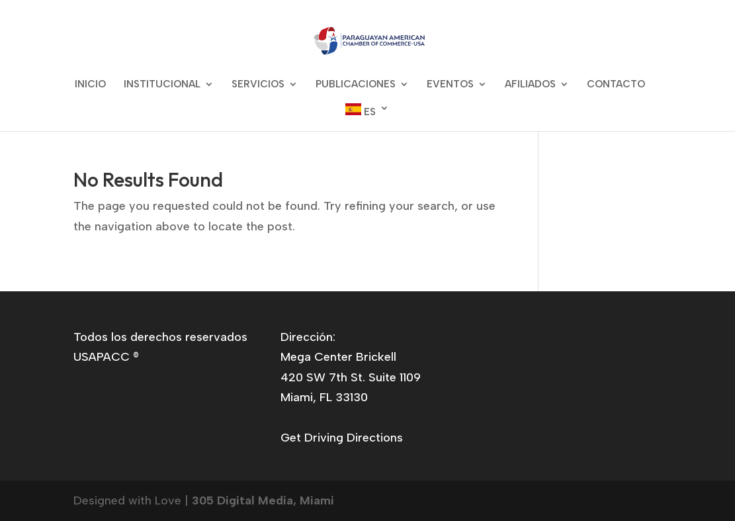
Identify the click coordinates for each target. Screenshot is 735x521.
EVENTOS (450, 84)
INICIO (90, 84)
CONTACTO (616, 84)
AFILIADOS (530, 84)
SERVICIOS (258, 84)
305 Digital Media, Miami (263, 500)
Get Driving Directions (342, 437)
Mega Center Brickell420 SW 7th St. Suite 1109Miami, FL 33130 (351, 377)
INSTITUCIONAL (162, 84)
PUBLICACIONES (356, 84)
